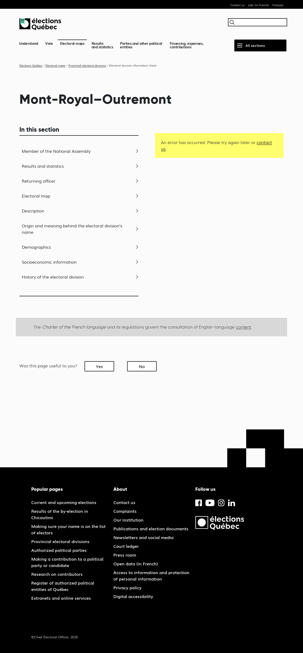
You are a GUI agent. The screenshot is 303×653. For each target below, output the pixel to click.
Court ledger (126, 546)
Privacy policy (127, 587)
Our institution (128, 520)
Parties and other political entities (141, 45)
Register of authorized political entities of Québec (62, 586)
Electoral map (36, 196)
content (243, 327)
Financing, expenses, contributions (186, 45)
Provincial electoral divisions (60, 541)
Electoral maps (72, 43)
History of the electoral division (53, 277)
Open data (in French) (135, 563)
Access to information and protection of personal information (151, 575)
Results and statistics (43, 166)
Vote (49, 43)
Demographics (36, 247)
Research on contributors (57, 574)
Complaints (125, 511)
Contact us (237, 5)
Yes (99, 366)
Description (33, 210)
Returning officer (38, 181)
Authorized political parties (59, 550)
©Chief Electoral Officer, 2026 (54, 637)
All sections (255, 45)
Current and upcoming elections (63, 502)
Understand (28, 43)
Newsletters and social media (143, 537)
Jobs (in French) (258, 5)
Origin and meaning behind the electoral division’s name (72, 228)
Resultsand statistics (102, 45)
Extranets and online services (61, 598)
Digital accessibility (133, 596)
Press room (124, 555)
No (142, 366)
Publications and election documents (150, 528)
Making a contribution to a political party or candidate (67, 562)
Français (278, 5)
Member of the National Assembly (56, 151)
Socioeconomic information (49, 262)
